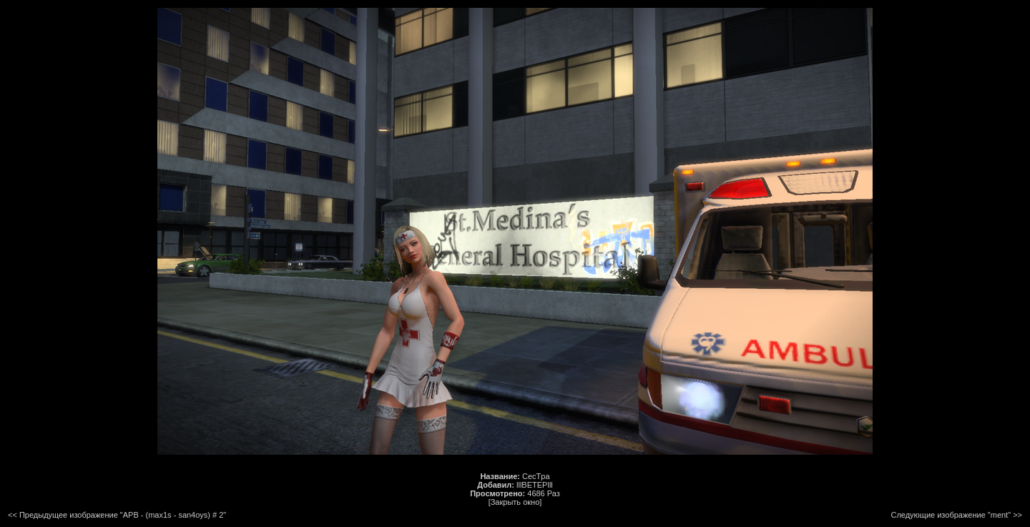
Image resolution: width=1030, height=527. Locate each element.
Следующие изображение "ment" (951, 515)
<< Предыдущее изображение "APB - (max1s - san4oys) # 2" (117, 515)
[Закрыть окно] (515, 502)
